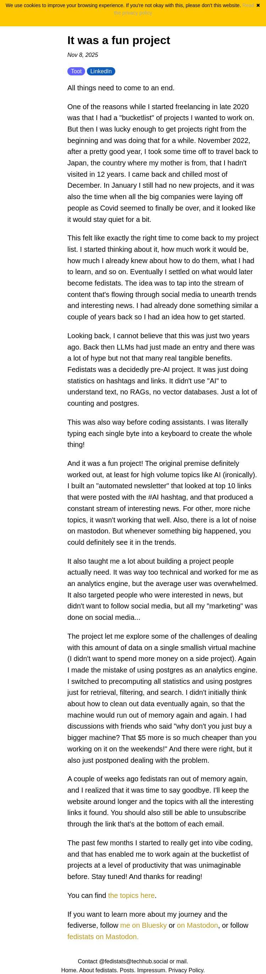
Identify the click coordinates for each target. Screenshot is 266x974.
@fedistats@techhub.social (133, 961)
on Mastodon (197, 925)
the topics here (131, 895)
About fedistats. (98, 970)
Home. (69, 970)
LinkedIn (101, 71)
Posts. (127, 970)
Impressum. (152, 970)
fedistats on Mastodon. (103, 937)
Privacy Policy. (186, 970)
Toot (76, 71)
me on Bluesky (143, 925)
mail (181, 961)
